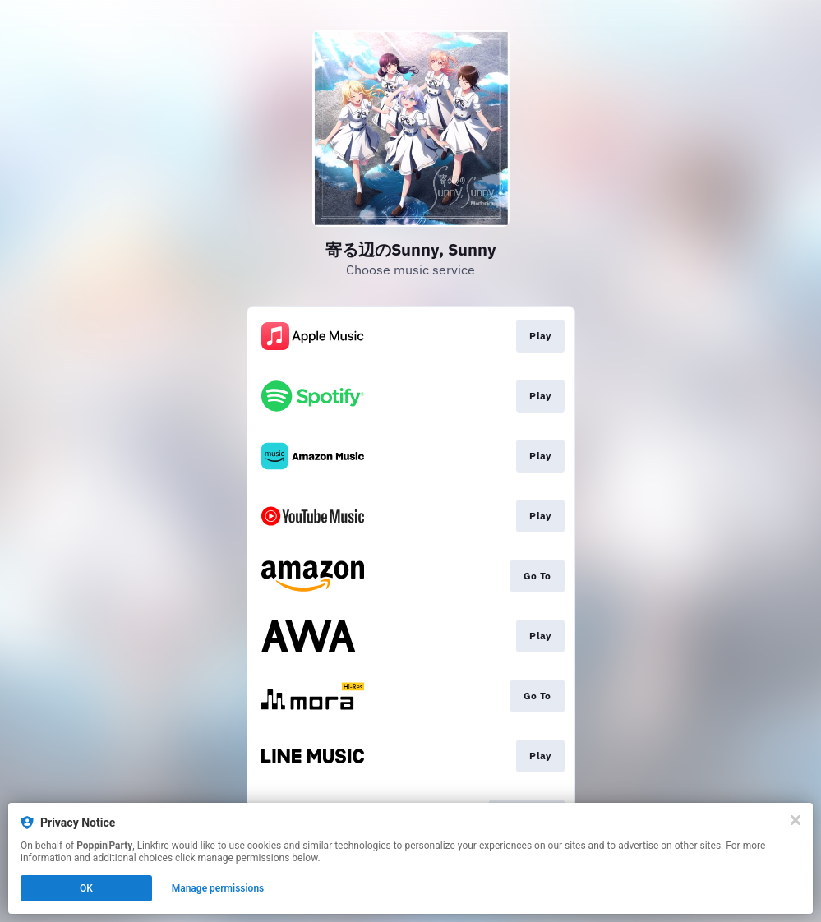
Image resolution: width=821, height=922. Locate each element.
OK (86, 888)
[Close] (795, 820)
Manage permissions (218, 888)
